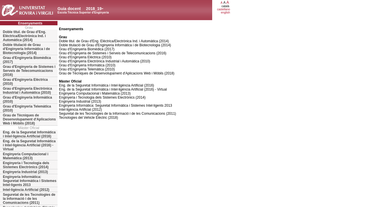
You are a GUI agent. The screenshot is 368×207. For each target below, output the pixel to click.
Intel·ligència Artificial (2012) (26, 190)
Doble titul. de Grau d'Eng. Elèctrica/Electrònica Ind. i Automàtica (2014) (24, 36)
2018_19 (94, 8)
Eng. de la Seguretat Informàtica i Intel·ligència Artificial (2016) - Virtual (29, 145)
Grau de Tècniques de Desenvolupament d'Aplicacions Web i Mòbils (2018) (29, 119)
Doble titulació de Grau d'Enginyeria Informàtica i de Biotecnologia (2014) (26, 49)
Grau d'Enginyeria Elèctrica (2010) (25, 82)
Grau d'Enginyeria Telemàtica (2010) (27, 108)
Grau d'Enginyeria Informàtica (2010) (27, 99)
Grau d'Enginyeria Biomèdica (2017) (27, 60)
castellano (223, 9)
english (225, 12)
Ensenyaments (30, 23)
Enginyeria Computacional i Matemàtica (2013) (25, 156)
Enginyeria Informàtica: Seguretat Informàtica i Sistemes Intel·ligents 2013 (29, 181)
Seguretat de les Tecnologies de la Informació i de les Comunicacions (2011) (29, 199)
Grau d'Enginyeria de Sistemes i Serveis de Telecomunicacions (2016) (29, 71)
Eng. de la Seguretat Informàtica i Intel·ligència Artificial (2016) (29, 134)
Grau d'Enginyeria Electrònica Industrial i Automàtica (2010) (27, 91)
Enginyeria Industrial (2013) (25, 172)
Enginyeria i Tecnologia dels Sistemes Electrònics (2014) (26, 165)
